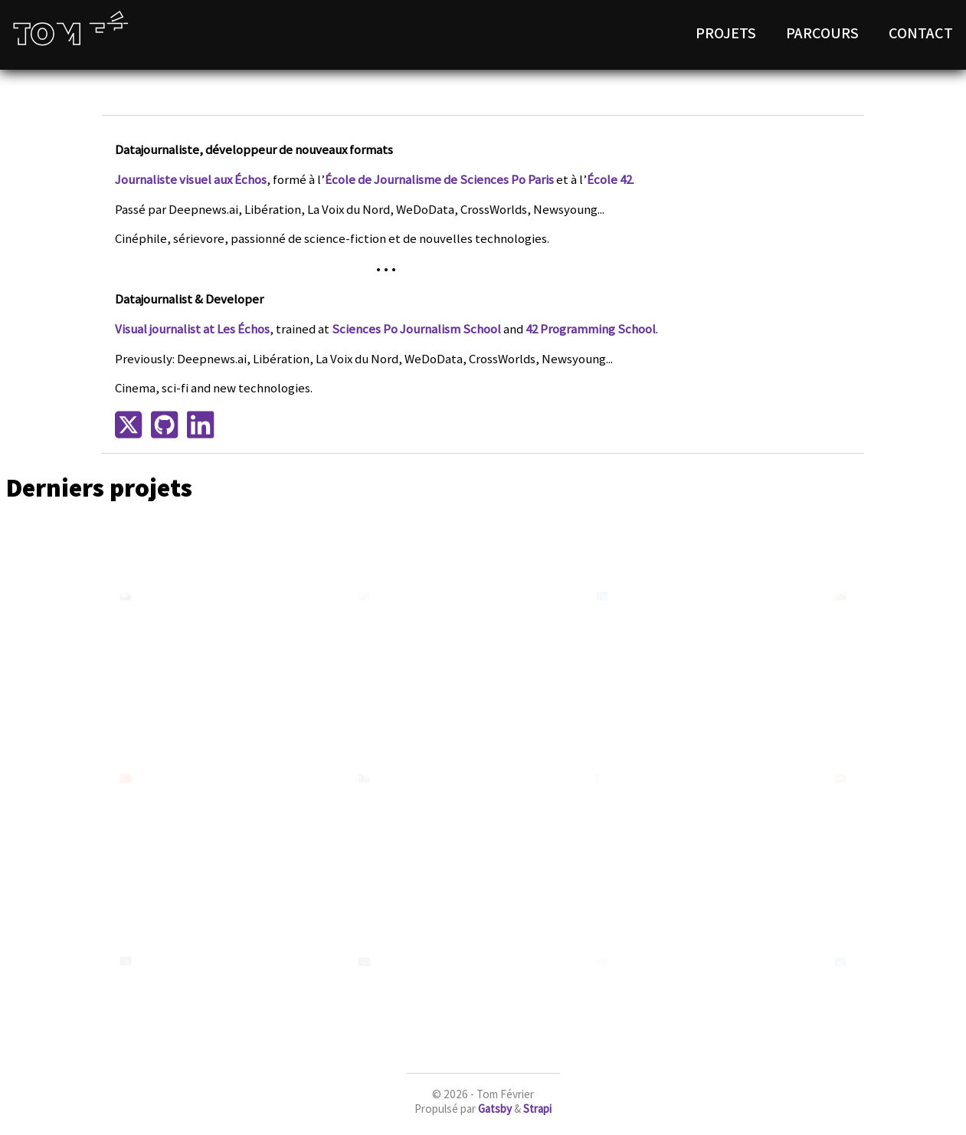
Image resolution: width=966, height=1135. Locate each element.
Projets (726, 32)
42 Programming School (591, 328)
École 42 (609, 179)
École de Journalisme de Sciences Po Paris (439, 179)
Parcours (822, 32)
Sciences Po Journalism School (416, 328)
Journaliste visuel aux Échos (191, 179)
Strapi (537, 1108)
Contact (921, 32)
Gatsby (495, 1108)
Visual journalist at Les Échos (192, 328)
